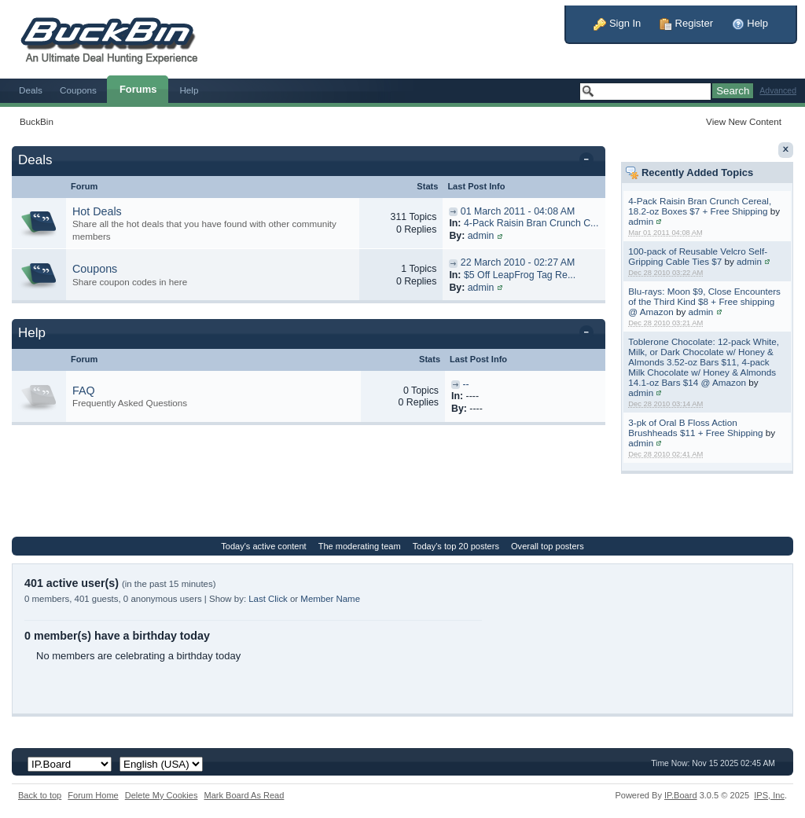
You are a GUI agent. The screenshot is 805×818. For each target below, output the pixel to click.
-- (465, 384)
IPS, (769, 795)
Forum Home (93, 795)
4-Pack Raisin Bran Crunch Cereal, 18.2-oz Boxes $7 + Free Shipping (699, 206)
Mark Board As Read (244, 795)
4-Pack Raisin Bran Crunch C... (531, 223)
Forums (138, 89)
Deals (30, 90)
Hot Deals (97, 211)
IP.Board (680, 795)
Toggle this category (589, 161)
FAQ (83, 390)
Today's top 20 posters (456, 546)
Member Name (330, 598)
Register (686, 23)
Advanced (777, 90)
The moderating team (359, 546)
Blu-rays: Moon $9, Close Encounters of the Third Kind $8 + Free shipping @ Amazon (704, 301)
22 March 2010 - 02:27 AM (518, 262)
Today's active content (263, 546)
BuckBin (36, 121)
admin (640, 221)
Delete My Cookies (161, 795)
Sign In (617, 23)
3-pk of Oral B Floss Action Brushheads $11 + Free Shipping (695, 427)
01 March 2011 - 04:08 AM (518, 211)
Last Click (268, 598)
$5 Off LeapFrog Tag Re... (519, 275)
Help (750, 23)
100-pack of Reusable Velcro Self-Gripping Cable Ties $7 (697, 256)
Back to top (39, 795)
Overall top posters (547, 546)
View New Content (743, 121)
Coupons (78, 90)
